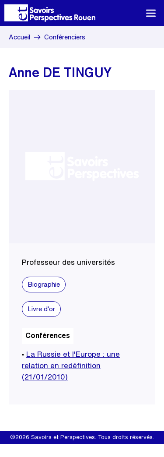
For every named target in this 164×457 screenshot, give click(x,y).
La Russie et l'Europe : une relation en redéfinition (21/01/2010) (71, 365)
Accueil (19, 37)
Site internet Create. (106, 450)
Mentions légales (53, 450)
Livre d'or (41, 309)
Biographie (44, 284)
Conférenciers (64, 37)
